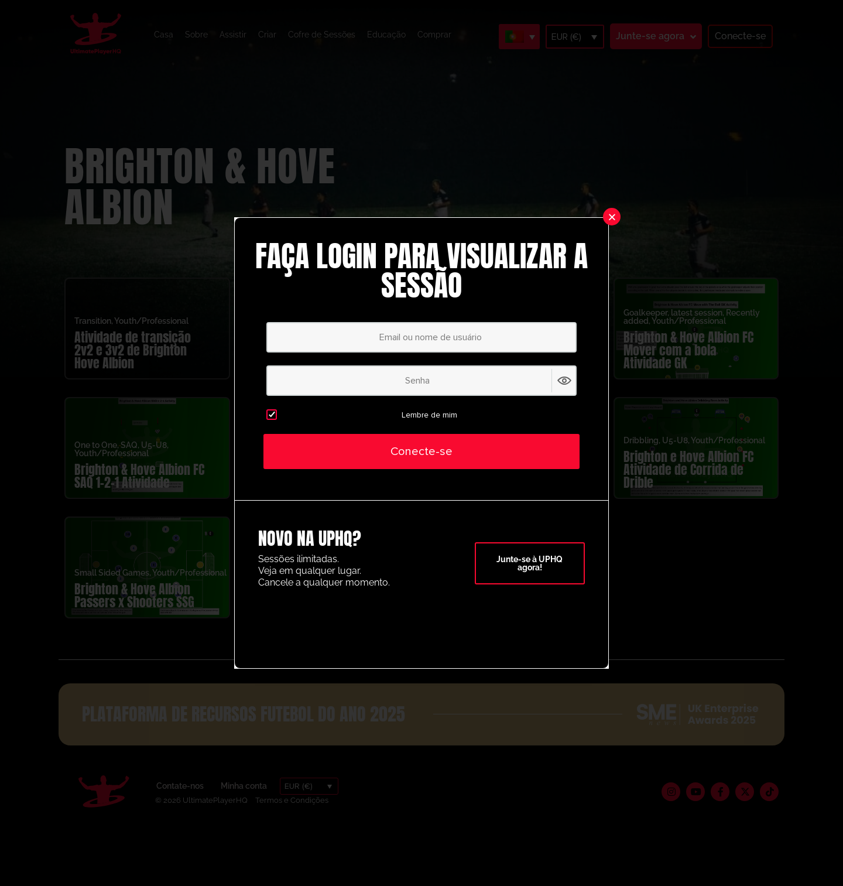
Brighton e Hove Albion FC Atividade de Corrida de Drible (688, 481)
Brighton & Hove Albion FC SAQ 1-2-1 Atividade (139, 488)
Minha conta (244, 798)
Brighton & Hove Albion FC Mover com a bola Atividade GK (688, 362)
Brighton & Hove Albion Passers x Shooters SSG (134, 607)
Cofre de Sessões (321, 34)
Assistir (233, 34)
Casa (163, 34)
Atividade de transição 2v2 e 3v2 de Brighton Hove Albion (132, 362)
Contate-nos (180, 798)
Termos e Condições (291, 812)
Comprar (434, 34)
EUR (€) (566, 37)
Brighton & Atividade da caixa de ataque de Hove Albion (321, 481)
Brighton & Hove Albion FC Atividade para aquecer (505, 488)
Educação (386, 34)
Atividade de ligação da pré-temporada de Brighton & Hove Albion (318, 362)
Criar (267, 34)
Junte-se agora (650, 36)
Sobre (196, 34)
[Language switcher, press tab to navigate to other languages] (519, 36)
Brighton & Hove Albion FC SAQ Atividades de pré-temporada (505, 362)
